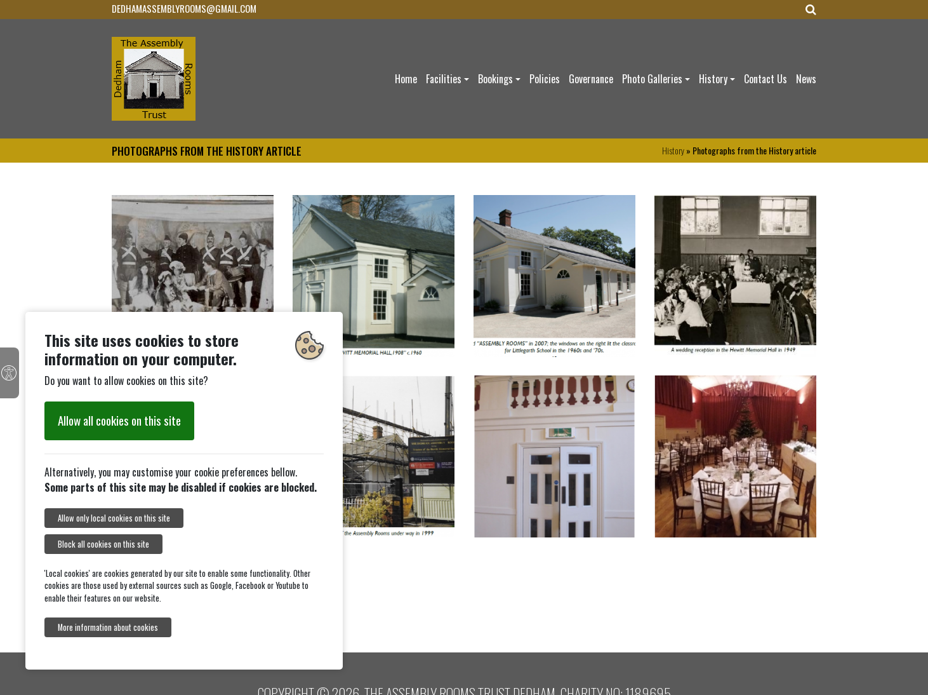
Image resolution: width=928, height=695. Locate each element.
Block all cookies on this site (103, 544)
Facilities (443, 78)
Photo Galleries (652, 78)
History (713, 78)
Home (406, 78)
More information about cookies (108, 627)
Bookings (495, 78)
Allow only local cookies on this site (114, 518)
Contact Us (765, 78)
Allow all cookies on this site (119, 420)
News (806, 78)
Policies (544, 78)
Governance (591, 78)
